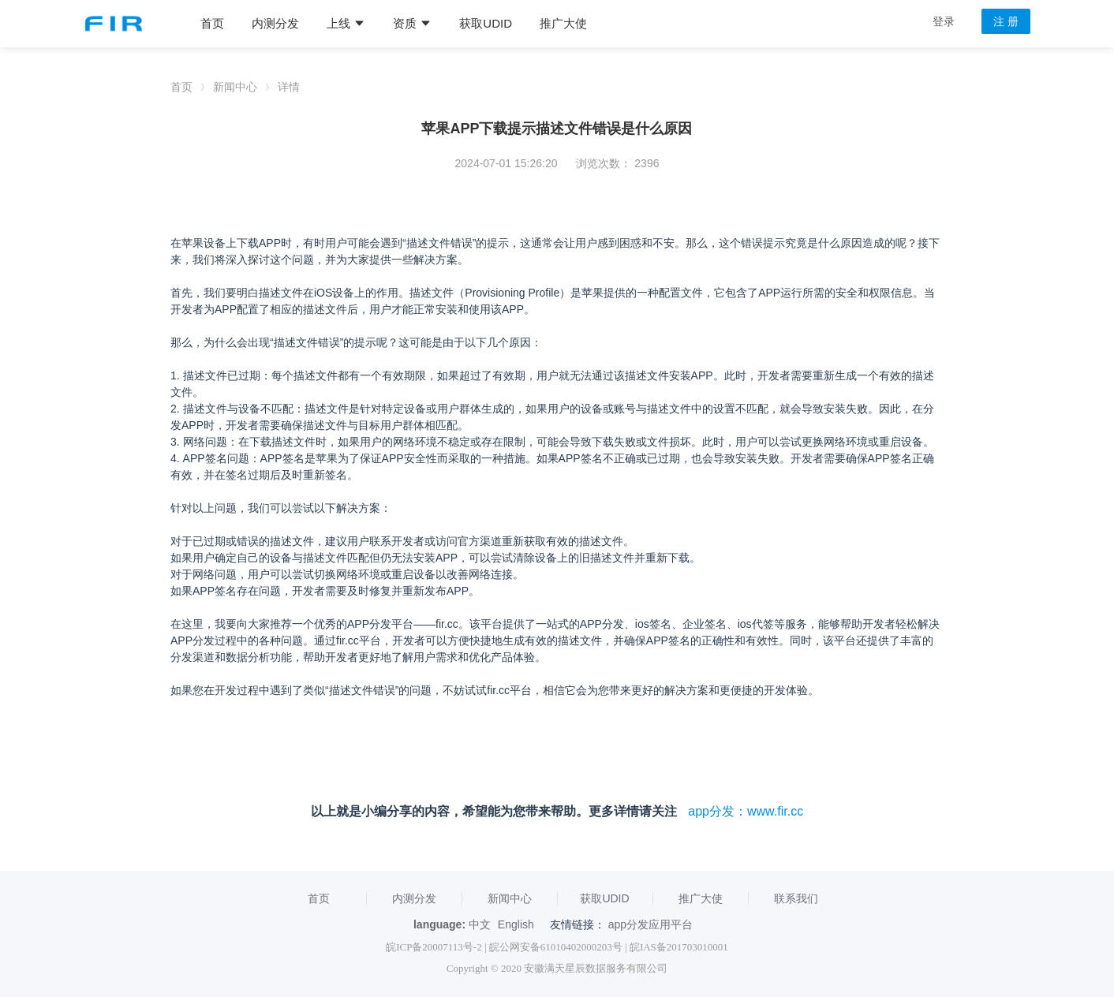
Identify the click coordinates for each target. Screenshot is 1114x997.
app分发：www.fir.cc (745, 811)
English (516, 924)
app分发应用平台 (650, 924)
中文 (480, 924)
